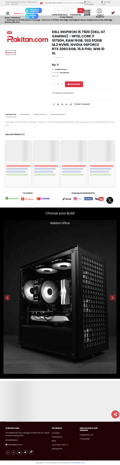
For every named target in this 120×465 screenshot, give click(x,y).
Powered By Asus (60, 14)
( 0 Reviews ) (58, 57)
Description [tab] (11, 114)
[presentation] (7, 297)
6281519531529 (12, 440)
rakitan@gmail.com (15, 445)
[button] (112, 14)
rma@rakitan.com (86, 435)
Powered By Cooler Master (70, 15)
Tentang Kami (57, 437)
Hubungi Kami (106, 3)
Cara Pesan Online (59, 445)
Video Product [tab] (40, 114)
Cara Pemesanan (89, 3)
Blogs (54, 441)
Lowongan (56, 433)
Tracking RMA (85, 439)
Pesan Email (74, 84)
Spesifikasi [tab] (25, 114)
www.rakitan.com (78, 463)
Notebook (64, 73)
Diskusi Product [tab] (58, 114)
